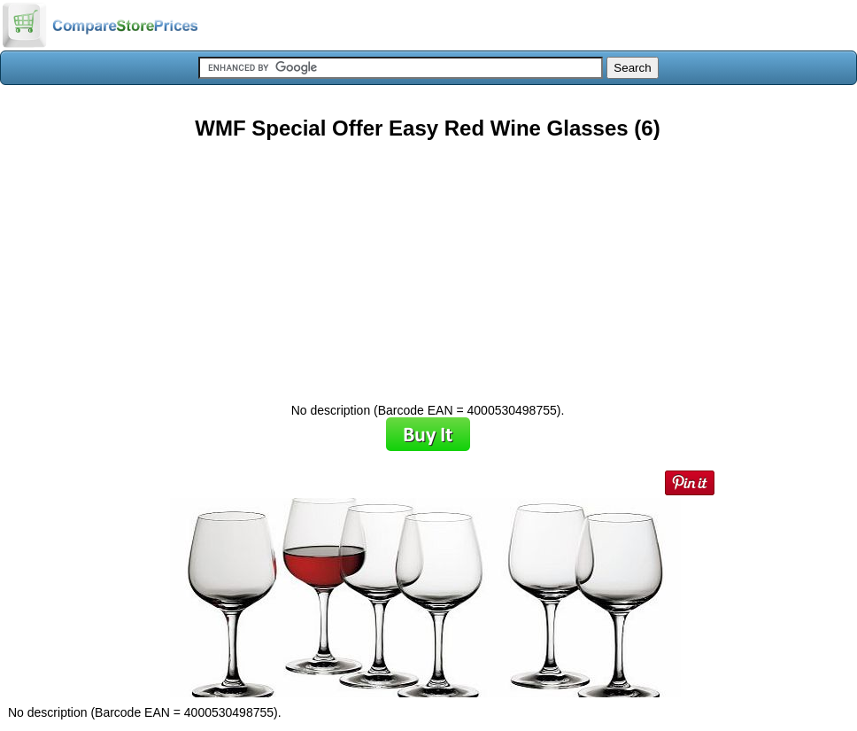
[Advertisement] (428, 265)
